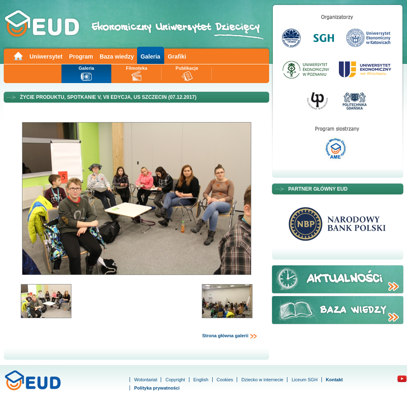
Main (18, 55)
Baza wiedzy (117, 56)
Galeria (150, 56)
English (201, 379)
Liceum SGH (304, 379)
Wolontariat (145, 379)
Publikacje (187, 68)
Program (81, 56)
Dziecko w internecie (262, 379)
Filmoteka (136, 68)
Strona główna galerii (229, 336)
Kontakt (334, 379)
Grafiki (177, 56)
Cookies (225, 379)
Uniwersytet (45, 56)
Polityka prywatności (156, 387)
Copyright (175, 379)
